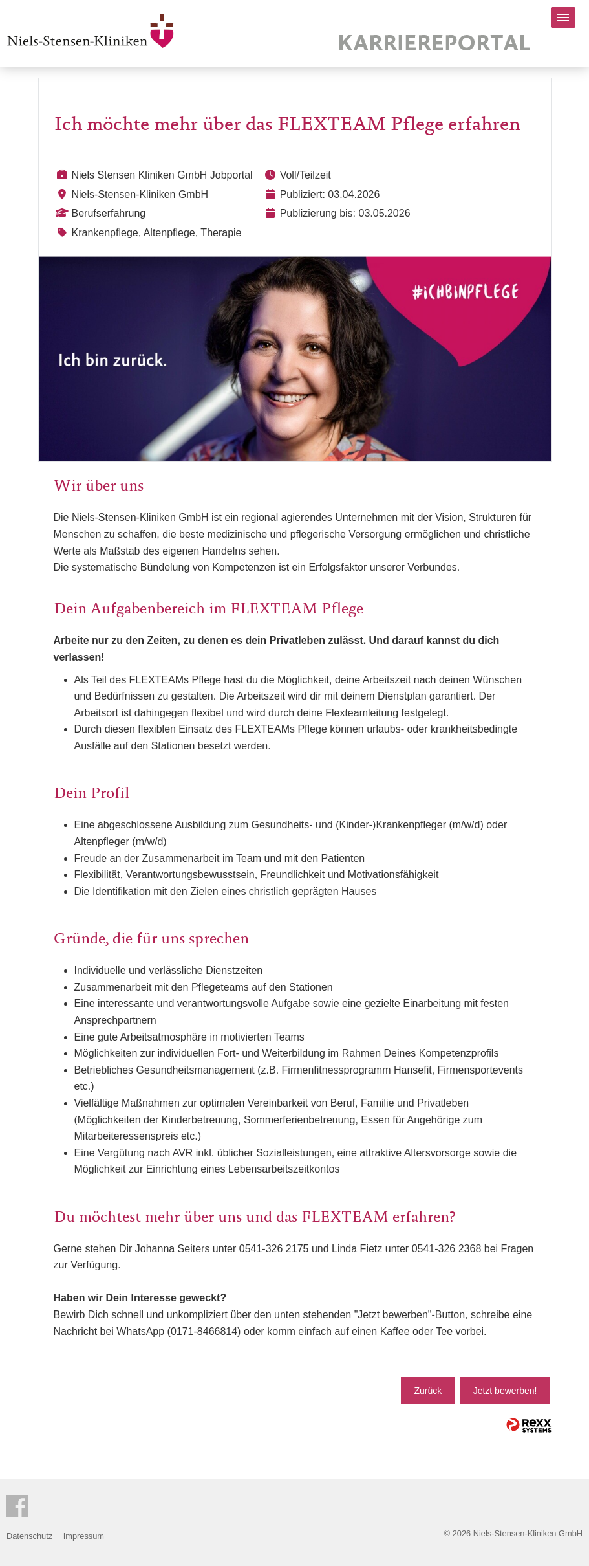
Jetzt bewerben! (505, 1390)
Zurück (428, 1390)
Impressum (83, 1536)
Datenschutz (29, 1536)
